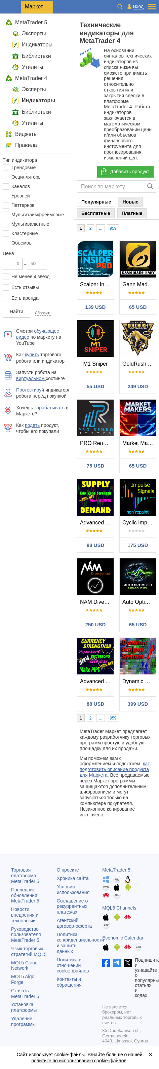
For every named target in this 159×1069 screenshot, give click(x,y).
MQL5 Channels (119, 908)
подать (32, 425)
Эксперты (29, 33)
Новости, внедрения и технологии (24, 915)
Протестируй (30, 390)
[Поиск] (150, 186)
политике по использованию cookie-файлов (78, 1060)
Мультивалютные (30, 224)
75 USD (96, 466)
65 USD (138, 307)
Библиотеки (31, 56)
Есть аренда (25, 298)
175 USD (138, 545)
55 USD (96, 386)
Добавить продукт (124, 172)
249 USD (138, 386)
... (100, 228)
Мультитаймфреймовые (37, 214)
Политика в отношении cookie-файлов (73, 965)
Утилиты (27, 67)
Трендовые (23, 167)
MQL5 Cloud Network (24, 965)
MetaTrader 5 (26, 22)
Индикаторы (32, 44)
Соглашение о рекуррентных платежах (72, 906)
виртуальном (31, 378)
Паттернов (23, 205)
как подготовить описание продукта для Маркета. (115, 769)
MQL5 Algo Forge (22, 979)
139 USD (95, 307)
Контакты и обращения (69, 982)
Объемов (21, 243)
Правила (21, 145)
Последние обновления (25, 895)
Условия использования (73, 889)
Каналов (20, 186)
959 (113, 228)
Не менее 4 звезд (30, 276)
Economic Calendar (122, 938)
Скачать (25, 993)
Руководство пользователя (26, 934)
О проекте (68, 870)
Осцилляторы (26, 177)
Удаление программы (23, 1021)
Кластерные (24, 233)
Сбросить (43, 313)
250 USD (95, 624)
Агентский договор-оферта (74, 923)
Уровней (20, 195)
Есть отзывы (25, 287)
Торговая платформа (25, 875)
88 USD (96, 545)
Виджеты (21, 134)
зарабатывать (49, 407)
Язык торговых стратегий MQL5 (28, 951)
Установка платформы (24, 1007)
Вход (138, 6)
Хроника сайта (73, 878)
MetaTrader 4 (26, 78)
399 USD (138, 704)
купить (32, 354)
